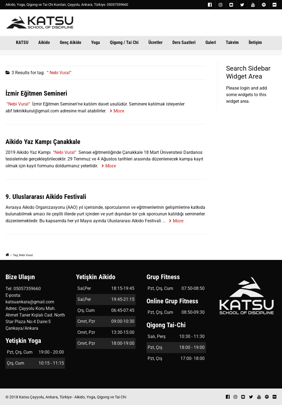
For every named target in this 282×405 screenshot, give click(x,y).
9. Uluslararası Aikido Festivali (46, 197)
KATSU (22, 42)
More (118, 110)
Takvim (232, 42)
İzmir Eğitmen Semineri (36, 93)
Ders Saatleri (184, 42)
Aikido (44, 42)
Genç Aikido (70, 42)
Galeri (210, 42)
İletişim (255, 42)
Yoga (95, 42)
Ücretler (155, 42)
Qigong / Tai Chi (124, 42)
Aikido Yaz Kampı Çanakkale (43, 142)
